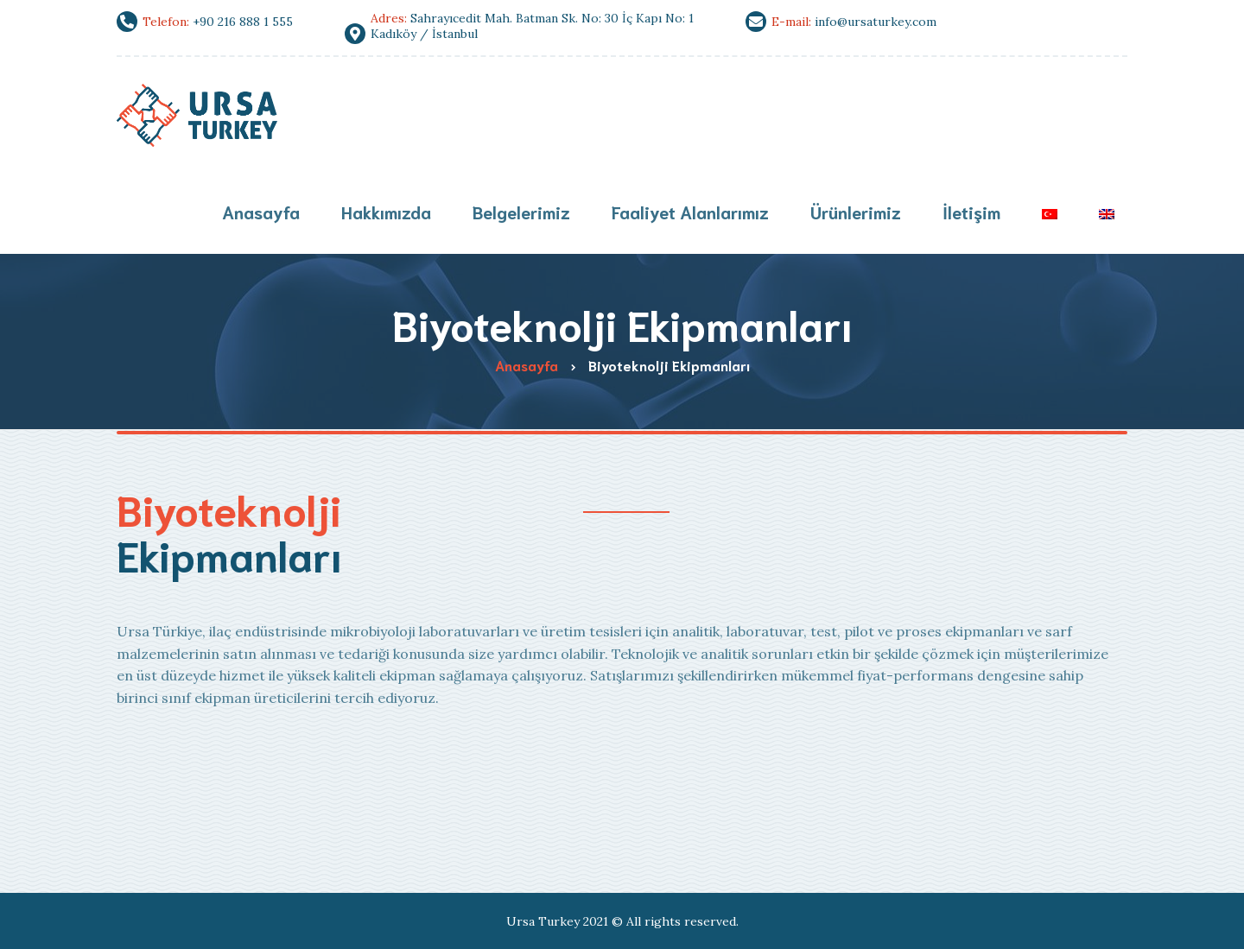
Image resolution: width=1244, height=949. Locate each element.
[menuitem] (1049, 213)
